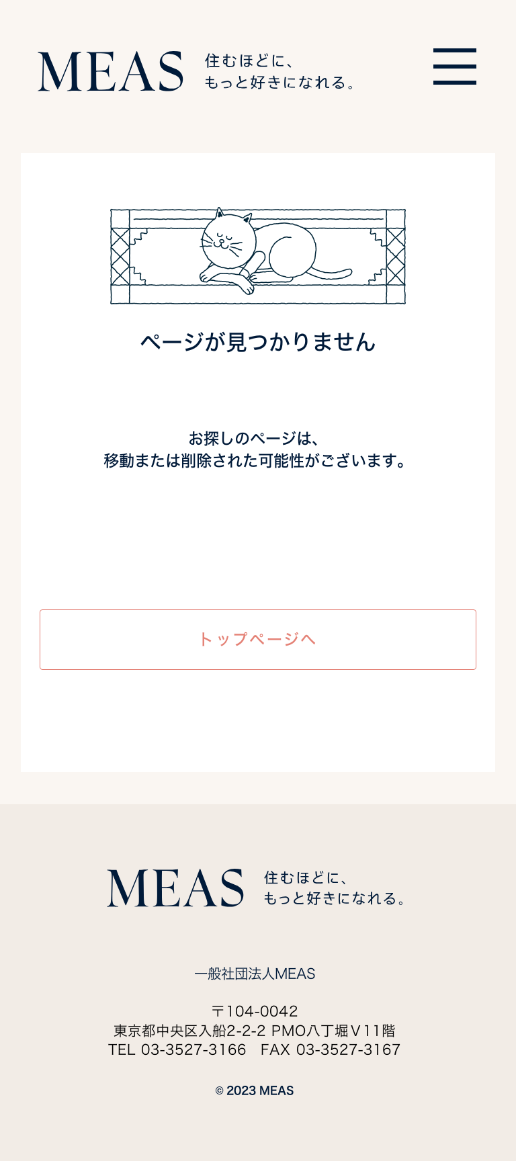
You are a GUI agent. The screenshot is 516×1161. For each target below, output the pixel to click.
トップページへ (257, 639)
